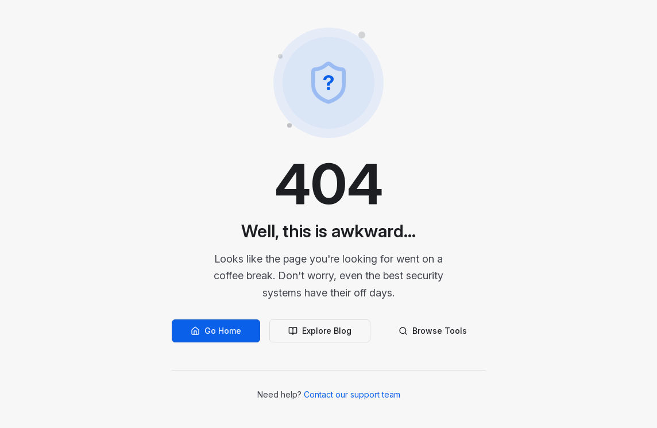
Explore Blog (319, 331)
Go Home (216, 331)
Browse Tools (433, 331)
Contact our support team (352, 394)
